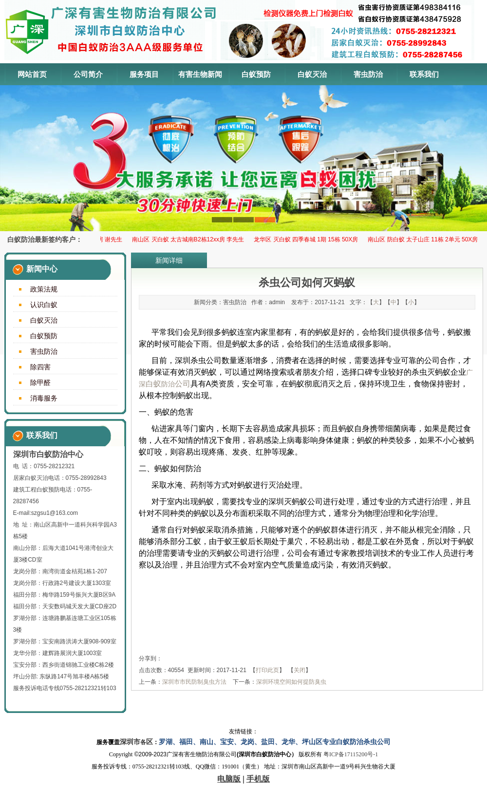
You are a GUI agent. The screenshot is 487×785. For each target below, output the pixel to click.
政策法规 (43, 289)
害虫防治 (368, 74)
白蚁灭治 (312, 74)
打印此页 (267, 670)
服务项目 (144, 74)
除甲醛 (40, 382)
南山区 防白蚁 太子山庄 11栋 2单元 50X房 (425, 239)
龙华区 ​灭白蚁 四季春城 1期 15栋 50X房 (308, 239)
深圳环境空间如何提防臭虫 (291, 681)
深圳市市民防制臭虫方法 (194, 681)
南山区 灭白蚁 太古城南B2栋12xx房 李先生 (190, 239)
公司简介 (88, 74)
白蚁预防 (256, 74)
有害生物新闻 (200, 74)
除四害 (40, 367)
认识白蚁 (43, 305)
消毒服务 (43, 398)
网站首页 (32, 74)
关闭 (299, 670)
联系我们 (424, 74)
